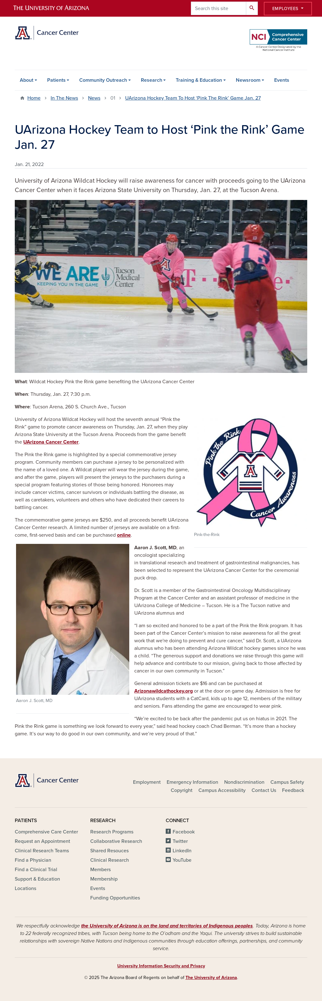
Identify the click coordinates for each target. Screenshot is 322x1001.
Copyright (181, 790)
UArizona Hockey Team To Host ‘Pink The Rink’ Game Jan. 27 (193, 98)
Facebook (184, 832)
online (124, 535)
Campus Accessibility (222, 790)
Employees (286, 8)
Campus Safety (287, 782)
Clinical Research (109, 860)
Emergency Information (192, 782)
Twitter (180, 841)
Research (151, 80)
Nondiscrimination (244, 782)
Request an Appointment (42, 841)
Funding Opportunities (115, 898)
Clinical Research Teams (42, 851)
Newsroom (248, 80)
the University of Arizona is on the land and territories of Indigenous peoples (167, 926)
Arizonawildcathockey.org (163, 691)
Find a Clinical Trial (36, 869)
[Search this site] (218, 8)
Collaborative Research (116, 841)
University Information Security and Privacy (161, 966)
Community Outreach (103, 80)
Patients (56, 80)
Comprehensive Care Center (46, 832)
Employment (147, 782)
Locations (25, 888)
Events (281, 80)
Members (100, 869)
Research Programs (111, 832)
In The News (64, 98)
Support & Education (37, 879)
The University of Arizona (211, 977)
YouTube (182, 860)
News (94, 98)
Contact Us (264, 790)
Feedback (293, 790)
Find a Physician (33, 860)
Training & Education (199, 80)
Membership (104, 879)
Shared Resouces (109, 851)
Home (34, 98)
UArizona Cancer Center (51, 442)
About (26, 80)
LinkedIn (182, 851)
